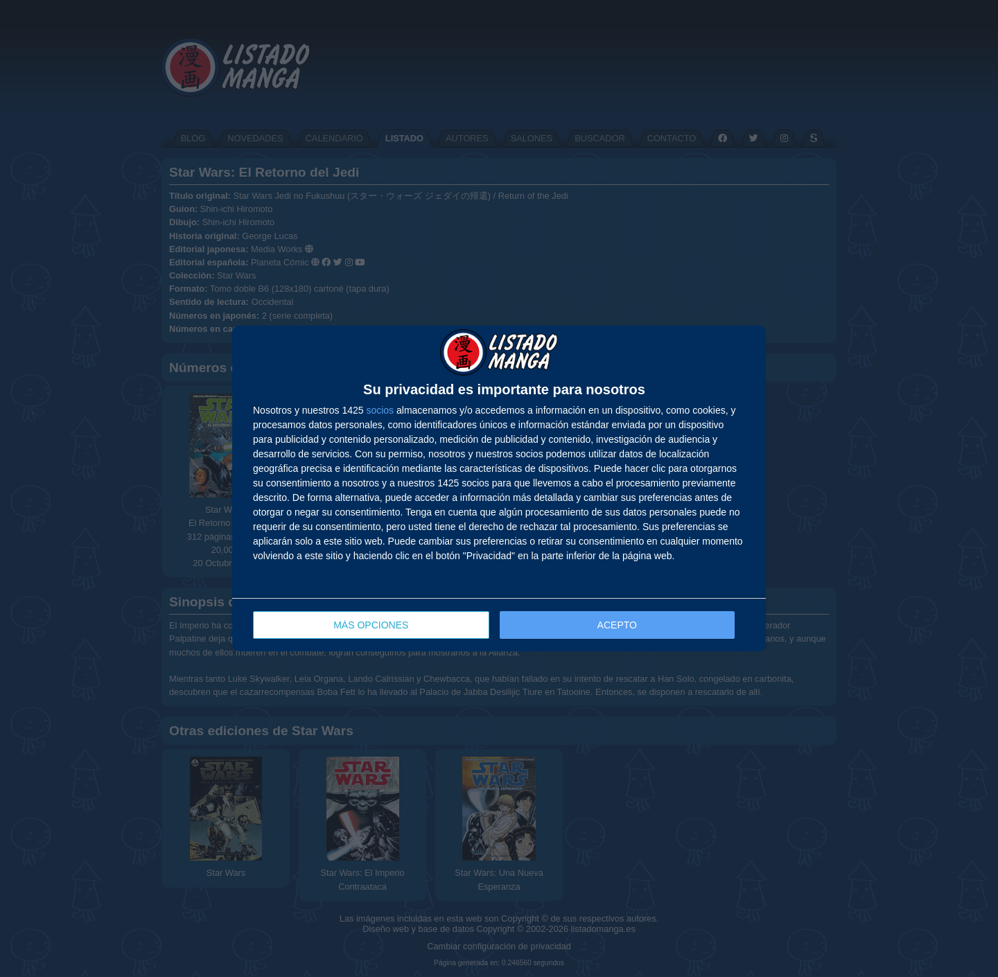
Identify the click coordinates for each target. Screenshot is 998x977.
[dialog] (499, 489)
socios (380, 410)
